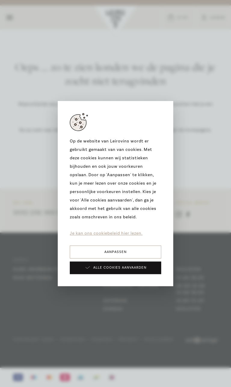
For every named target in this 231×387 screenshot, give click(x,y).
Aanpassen (115, 252)
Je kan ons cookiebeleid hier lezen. (106, 233)
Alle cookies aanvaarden (115, 267)
